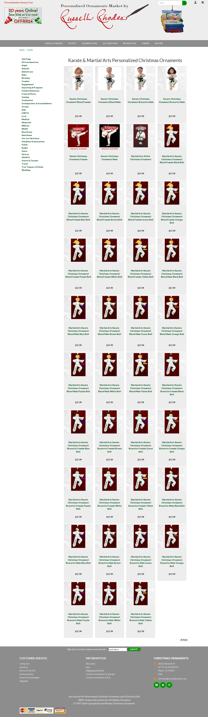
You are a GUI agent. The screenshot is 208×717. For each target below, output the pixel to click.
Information (96, 658)
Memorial (26, 122)
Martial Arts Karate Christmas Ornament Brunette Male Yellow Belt (141, 619)
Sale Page (26, 59)
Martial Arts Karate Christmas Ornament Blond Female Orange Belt (172, 218)
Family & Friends (54, 43)
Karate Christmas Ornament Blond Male (109, 100)
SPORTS (26, 157)
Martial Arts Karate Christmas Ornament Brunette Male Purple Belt (78, 619)
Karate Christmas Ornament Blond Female (78, 100)
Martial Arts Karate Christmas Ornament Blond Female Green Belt (140, 216)
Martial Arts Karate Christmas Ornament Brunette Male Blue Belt (78, 560)
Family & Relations (30, 91)
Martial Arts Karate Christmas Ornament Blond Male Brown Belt (109, 331)
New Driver (27, 132)
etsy (88, 667)
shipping (23, 680)
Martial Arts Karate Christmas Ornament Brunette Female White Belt (109, 504)
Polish (25, 145)
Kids (24, 110)
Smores (25, 154)
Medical (25, 119)
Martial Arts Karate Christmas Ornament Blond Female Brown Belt (109, 216)
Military (25, 126)
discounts (90, 663)
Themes (145, 43)
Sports (72, 43)
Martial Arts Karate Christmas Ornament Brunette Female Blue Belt (78, 447)
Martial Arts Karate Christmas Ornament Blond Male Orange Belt (172, 331)
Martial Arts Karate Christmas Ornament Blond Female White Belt (109, 273)
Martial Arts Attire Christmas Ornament (140, 158)
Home (21, 50)
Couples (25, 81)
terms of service (27, 670)
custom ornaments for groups (100, 674)
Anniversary (27, 72)
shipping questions (95, 670)
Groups (25, 106)
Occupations (110, 43)
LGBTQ (25, 113)
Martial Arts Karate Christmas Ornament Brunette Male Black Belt (172, 502)
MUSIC (25, 129)
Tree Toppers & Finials (32, 167)
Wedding (26, 170)
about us (23, 667)
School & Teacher (30, 160)
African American (30, 62)
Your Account (195, 2)
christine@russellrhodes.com (170, 678)
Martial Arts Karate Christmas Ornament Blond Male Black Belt (172, 273)
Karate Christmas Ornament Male (109, 158)
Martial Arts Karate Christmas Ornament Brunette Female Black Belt (172, 390)
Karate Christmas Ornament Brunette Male (141, 100)
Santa (24, 151)
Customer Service (33, 658)
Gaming (25, 97)
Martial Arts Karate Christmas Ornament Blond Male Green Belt (140, 331)
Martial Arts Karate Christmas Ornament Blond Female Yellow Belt (141, 273)
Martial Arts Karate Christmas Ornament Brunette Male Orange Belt (172, 561)
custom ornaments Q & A (98, 677)
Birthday (26, 78)
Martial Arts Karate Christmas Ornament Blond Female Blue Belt (78, 216)
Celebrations (89, 43)
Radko (25, 148)
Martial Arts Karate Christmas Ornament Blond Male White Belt (109, 388)
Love (24, 116)
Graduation (27, 100)
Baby (24, 75)
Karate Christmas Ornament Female (78, 158)
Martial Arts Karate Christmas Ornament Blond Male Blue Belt (78, 331)
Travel (25, 164)
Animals (25, 68)
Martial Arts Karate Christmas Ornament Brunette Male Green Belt (141, 561)
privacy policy (26, 674)
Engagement (28, 84)
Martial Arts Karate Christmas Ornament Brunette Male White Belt (109, 619)
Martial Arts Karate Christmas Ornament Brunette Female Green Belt (141, 447)
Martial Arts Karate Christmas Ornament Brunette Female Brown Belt (109, 447)
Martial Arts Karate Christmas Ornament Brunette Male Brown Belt (110, 561)
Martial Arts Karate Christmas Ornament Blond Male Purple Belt (78, 388)
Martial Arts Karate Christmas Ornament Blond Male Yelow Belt (140, 388)
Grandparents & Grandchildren (37, 103)
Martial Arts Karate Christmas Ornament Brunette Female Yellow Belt (140, 504)
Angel (24, 65)
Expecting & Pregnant (32, 87)
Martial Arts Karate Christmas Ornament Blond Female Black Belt (172, 159)
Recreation (129, 43)
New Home (27, 135)
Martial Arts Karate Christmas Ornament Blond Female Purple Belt (78, 273)
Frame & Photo (29, 94)
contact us (24, 663)
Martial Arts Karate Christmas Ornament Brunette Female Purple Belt (78, 504)
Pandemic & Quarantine (33, 141)
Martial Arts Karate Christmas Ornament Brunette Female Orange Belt (172, 447)
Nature (159, 43)
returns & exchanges (29, 677)
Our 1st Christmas (30, 138)
